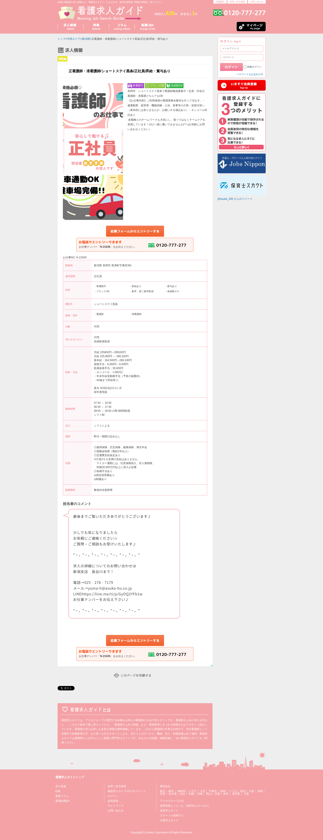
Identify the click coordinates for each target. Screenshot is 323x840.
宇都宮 (213, 791)
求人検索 (60, 786)
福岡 (260, 791)
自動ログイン (254, 66)
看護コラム (62, 796)
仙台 (182, 793)
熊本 (226, 793)
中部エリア (73, 38)
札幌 (191, 793)
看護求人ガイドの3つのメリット (127, 791)
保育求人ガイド (169, 810)
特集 (58, 791)
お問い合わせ (256, 1)
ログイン (113, 796)
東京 (162, 791)
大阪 (251, 791)
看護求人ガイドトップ (69, 777)
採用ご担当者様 (237, 1)
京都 (217, 793)
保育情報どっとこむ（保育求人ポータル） (185, 805)
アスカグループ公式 (172, 800)
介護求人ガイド (169, 820)
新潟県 (86, 38)
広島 (162, 793)
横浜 (171, 791)
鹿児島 (236, 793)
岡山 (208, 793)
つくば (233, 791)
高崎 (222, 791)
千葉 (246, 793)
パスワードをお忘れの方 (249, 74)
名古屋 (172, 793)
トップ (62, 38)
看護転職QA (62, 800)
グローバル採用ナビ (172, 815)
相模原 (181, 791)
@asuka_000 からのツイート (235, 198)
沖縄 (200, 793)
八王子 (193, 791)
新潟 (243, 791)
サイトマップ (116, 805)
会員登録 (113, 800)
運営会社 (165, 786)
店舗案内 (220, 1)
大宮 (202, 791)
